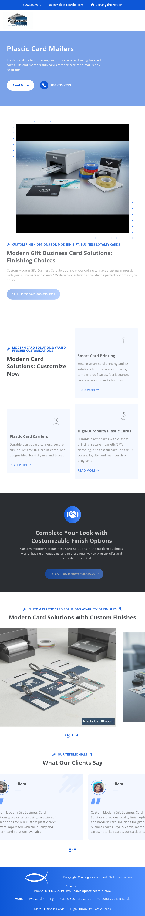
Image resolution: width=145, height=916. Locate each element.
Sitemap (72, 886)
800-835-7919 (55, 891)
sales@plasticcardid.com (66, 5)
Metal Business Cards (49, 909)
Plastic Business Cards (75, 899)
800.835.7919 (32, 5)
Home (19, 899)
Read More (20, 87)
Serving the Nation (106, 5)
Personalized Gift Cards (113, 899)
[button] (68, 735)
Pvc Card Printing (41, 899)
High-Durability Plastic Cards (90, 909)
